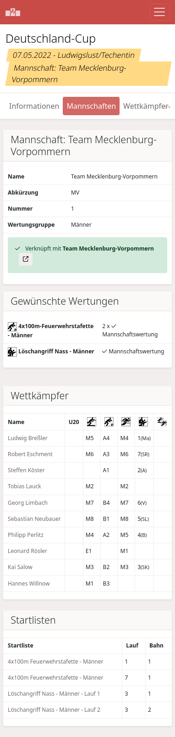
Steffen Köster (26, 470)
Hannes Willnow (28, 583)
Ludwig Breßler (28, 438)
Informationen (34, 106)
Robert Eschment (30, 454)
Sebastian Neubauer (34, 519)
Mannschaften (91, 106)
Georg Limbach (28, 503)
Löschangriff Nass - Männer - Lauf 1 (54, 694)
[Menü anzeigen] (160, 12)
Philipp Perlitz (26, 535)
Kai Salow (20, 567)
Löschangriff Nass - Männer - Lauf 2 (54, 710)
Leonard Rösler (27, 551)
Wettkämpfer (146, 106)
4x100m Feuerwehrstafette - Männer (55, 661)
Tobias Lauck (24, 486)
